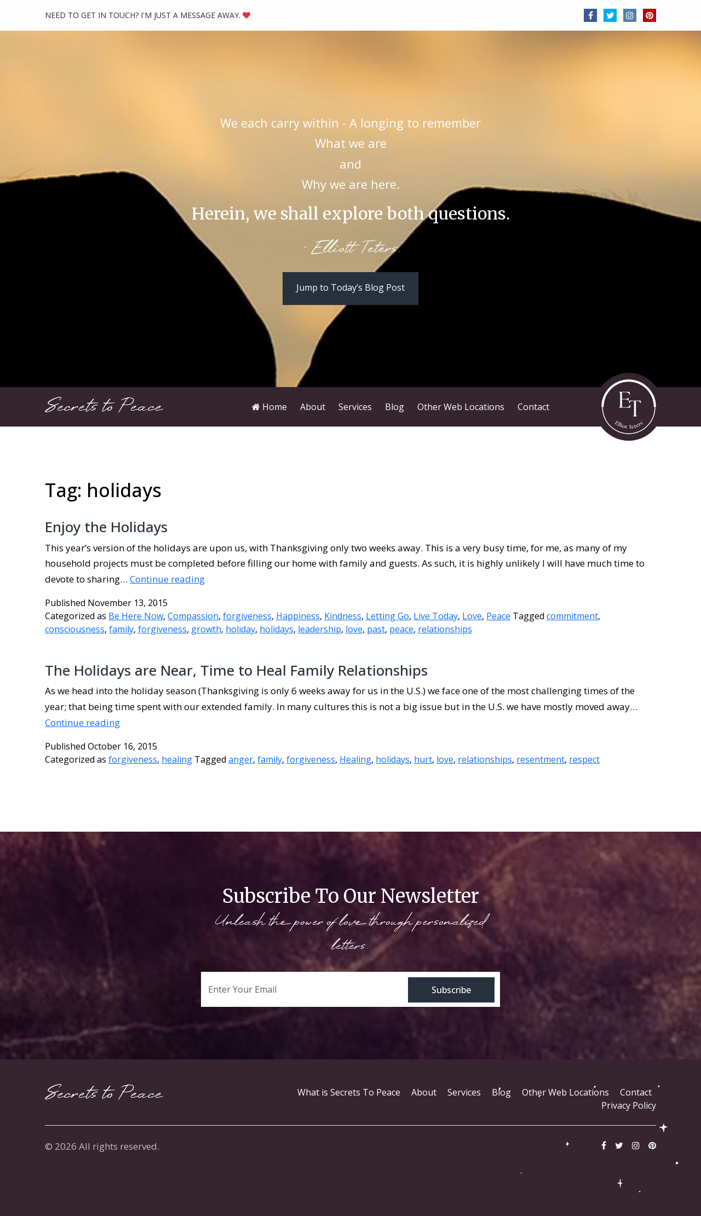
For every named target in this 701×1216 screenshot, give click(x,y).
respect (584, 759)
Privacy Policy (628, 1105)
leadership (319, 629)
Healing (355, 759)
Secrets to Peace (104, 406)
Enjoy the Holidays (106, 527)
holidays (277, 629)
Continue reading (167, 579)
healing (177, 759)
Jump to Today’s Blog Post (350, 287)
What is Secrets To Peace (348, 1092)
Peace (498, 616)
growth (206, 629)
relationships (445, 629)
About (423, 1092)
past (376, 629)
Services (464, 1092)
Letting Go (387, 616)
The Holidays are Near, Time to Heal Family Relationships (236, 670)
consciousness (75, 629)
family (121, 629)
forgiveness (247, 616)
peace (401, 629)
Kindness (342, 616)
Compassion (193, 616)
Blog (501, 1092)
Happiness (298, 616)
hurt (423, 759)
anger (240, 759)
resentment (540, 759)
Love (472, 616)
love (354, 629)
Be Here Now (135, 616)
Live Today (435, 616)
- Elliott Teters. (350, 249)
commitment (572, 616)
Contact (636, 1092)
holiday (240, 629)
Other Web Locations (565, 1092)
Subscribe (451, 990)
